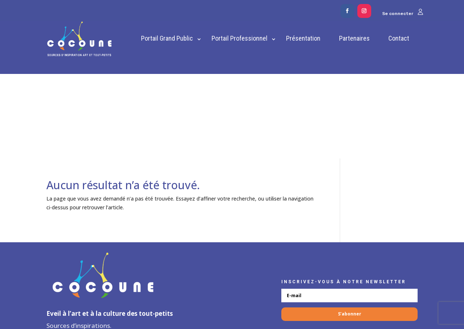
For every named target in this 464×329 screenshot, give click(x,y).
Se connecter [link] (402, 13)
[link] (79, 39)
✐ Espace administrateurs (232, 296)
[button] (347, 11)
